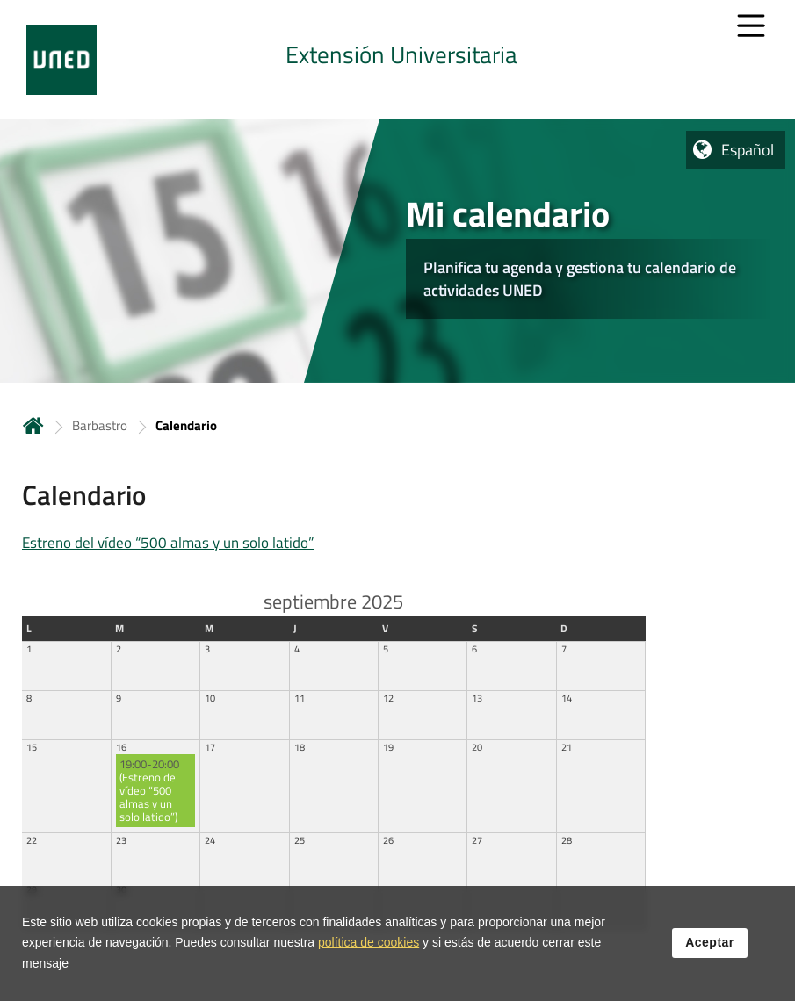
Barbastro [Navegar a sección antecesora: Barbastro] (99, 425)
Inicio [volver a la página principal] (33, 425)
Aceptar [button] (709, 949)
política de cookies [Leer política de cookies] (368, 949)
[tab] (397, 59)
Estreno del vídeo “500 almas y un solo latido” (168, 542)
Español (747, 150)
